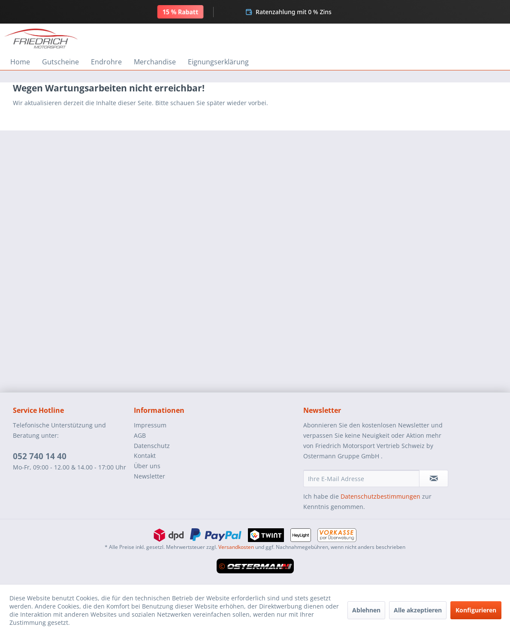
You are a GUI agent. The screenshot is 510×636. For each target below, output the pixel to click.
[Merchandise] (155, 62)
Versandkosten (236, 547)
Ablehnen (366, 610)
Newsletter (149, 476)
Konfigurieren (476, 610)
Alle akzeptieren (418, 610)
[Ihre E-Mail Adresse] (361, 478)
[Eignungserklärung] (218, 62)
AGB (140, 435)
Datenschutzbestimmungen (380, 496)
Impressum (150, 425)
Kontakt (145, 455)
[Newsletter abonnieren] (433, 478)
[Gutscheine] (60, 62)
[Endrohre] (106, 62)
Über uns (147, 466)
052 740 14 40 (39, 456)
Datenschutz (152, 446)
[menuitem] (20, 62)
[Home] (20, 62)
